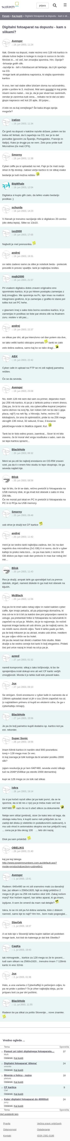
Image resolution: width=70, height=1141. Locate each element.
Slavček (17, 922)
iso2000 (17, 231)
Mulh (6, 1054)
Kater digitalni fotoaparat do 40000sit (26, 1099)
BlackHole (18, 449)
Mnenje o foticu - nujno (18, 1075)
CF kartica (10, 1087)
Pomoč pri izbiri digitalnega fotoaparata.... (29, 1051)
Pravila (6, 1123)
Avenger (17, 40)
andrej (16, 252)
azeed (15, 655)
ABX (15, 356)
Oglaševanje (43, 1129)
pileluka (7, 1078)
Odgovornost (9, 1129)
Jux (14, 683)
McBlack (17, 595)
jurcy (6, 1102)
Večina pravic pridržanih (49, 1123)
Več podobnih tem (9, 1114)
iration (16, 119)
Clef (6, 1090)
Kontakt (7, 1135)
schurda (17, 207)
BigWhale (18, 183)
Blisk (15, 476)
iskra (15, 787)
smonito (7, 1066)
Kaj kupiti (18, 1058)
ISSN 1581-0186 (45, 1135)
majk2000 (18, 276)
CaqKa (16, 946)
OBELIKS (18, 847)
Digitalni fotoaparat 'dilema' (20, 1063)
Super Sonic (20, 738)
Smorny (17, 154)
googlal (49, 89)
